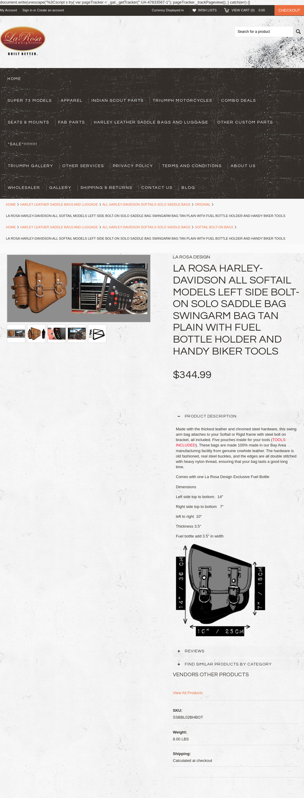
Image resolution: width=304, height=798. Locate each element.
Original (203, 204)
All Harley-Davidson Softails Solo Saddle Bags (146, 204)
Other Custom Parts (245, 122)
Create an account (50, 10)
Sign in (27, 10)
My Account (8, 10)
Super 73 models (29, 100)
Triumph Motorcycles (182, 100)
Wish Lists (207, 10)
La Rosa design (191, 257)
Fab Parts (71, 122)
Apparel (72, 100)
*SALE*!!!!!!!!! (22, 144)
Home (11, 204)
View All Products (188, 693)
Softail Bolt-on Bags (214, 227)
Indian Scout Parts (117, 100)
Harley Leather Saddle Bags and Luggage (151, 122)
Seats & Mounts (28, 122)
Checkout (289, 10)
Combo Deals (238, 100)
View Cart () (250, 10)
